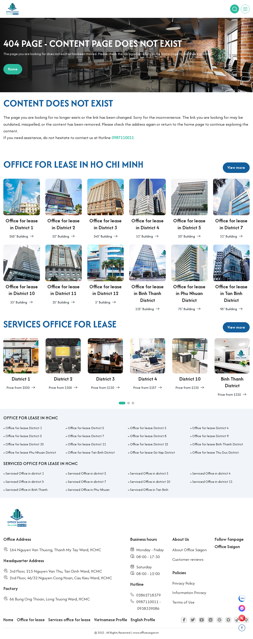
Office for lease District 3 (148, 428)
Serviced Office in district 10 (150, 481)
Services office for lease (69, 620)
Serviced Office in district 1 (25, 473)
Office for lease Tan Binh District (91, 452)
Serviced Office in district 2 (87, 473)
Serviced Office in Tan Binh (149, 489)
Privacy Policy (183, 583)
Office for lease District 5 (24, 436)
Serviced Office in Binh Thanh (27, 489)
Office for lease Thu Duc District (215, 452)
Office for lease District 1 (24, 428)
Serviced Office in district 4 (211, 473)
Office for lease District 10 (25, 444)
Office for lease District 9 (210, 436)
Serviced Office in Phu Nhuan (89, 489)
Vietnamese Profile (110, 620)
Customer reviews (187, 559)
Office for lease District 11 (87, 444)
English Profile (143, 620)
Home (8, 620)
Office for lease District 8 (148, 436)
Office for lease (31, 620)
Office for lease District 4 (210, 428)
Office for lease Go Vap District (152, 452)
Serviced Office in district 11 (212, 481)
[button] (122, 403)
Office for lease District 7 (86, 436)
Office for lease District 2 (86, 428)
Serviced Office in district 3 (149, 473)
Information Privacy (189, 593)
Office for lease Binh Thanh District (217, 444)
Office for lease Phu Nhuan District (31, 452)
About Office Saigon (189, 550)
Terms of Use (183, 602)
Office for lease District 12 (149, 444)
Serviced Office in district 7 (87, 481)
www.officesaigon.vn (146, 633)
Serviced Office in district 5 (25, 481)
